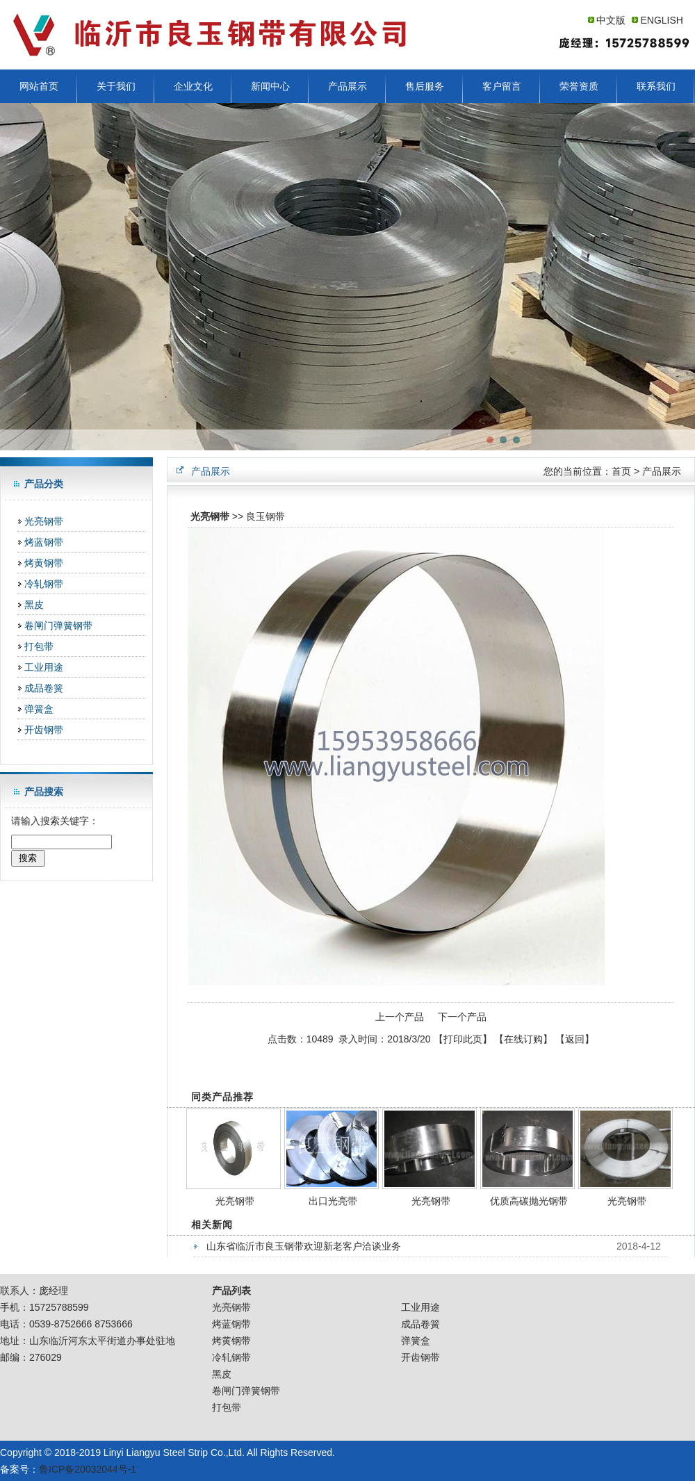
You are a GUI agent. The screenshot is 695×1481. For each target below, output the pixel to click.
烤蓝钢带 (43, 542)
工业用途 (43, 667)
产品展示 (347, 86)
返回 (574, 1039)
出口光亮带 (333, 1200)
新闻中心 (270, 86)
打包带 (39, 646)
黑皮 (34, 604)
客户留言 (501, 86)
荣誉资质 (578, 86)
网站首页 (38, 86)
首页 (621, 471)
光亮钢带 (43, 521)
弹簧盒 (39, 708)
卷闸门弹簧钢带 (58, 625)
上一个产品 (399, 1016)
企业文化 (193, 86)
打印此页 (462, 1039)
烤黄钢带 (43, 562)
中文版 (611, 20)
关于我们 (116, 86)
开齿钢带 (43, 729)
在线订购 (523, 1039)
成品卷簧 (43, 688)
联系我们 (656, 86)
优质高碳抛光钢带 (529, 1200)
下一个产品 (462, 1016)
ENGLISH (661, 20)
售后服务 (424, 86)
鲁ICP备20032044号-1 (87, 1469)
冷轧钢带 (43, 583)
